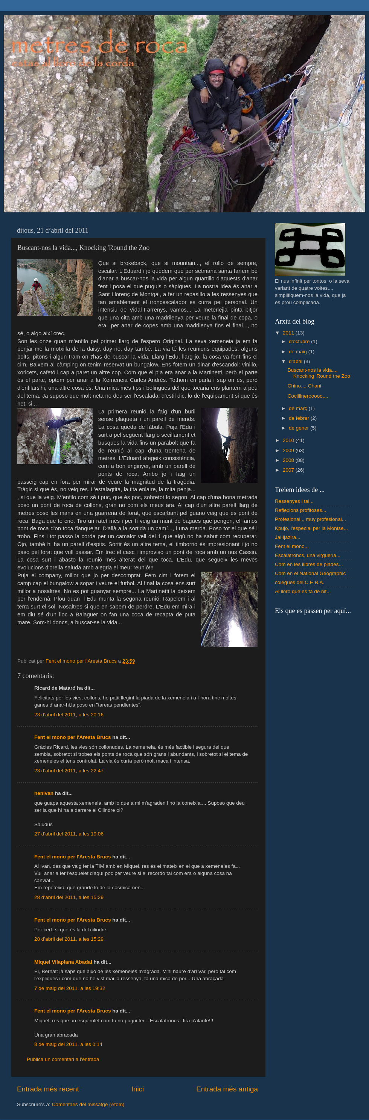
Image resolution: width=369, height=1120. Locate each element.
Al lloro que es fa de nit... (303, 591)
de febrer (300, 418)
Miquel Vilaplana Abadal (63, 962)
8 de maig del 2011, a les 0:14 (68, 1044)
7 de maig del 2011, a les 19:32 (69, 988)
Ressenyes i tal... (294, 501)
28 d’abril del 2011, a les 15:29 (69, 897)
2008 (289, 460)
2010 (289, 440)
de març (299, 408)
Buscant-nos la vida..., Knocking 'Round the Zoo (319, 373)
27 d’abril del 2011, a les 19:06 (69, 834)
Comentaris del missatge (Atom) (88, 1104)
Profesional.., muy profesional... (310, 519)
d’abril (296, 361)
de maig (298, 351)
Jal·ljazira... (287, 537)
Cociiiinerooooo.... (308, 396)
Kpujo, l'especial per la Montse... (311, 528)
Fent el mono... (292, 546)
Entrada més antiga (227, 1089)
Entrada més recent (48, 1089)
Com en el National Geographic (310, 573)
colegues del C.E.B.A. (299, 582)
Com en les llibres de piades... (309, 564)
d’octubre (300, 341)
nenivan (43, 793)
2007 (289, 470)
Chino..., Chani (304, 386)
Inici (137, 1089)
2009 (289, 450)
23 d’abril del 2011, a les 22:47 (69, 770)
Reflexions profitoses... (300, 510)
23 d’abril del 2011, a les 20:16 (69, 714)
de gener (299, 428)
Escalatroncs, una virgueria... (307, 555)
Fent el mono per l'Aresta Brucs (72, 737)
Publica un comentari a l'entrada (63, 1059)
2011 (289, 333)
